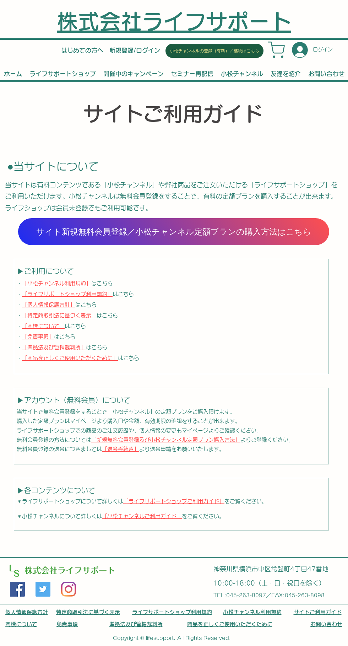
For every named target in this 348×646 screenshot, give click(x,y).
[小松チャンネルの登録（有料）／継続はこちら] (214, 51)
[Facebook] (17, 589)
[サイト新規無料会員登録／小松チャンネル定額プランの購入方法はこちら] (173, 231)
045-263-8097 (246, 595)
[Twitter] (43, 589)
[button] (134, 50)
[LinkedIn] (68, 589)
